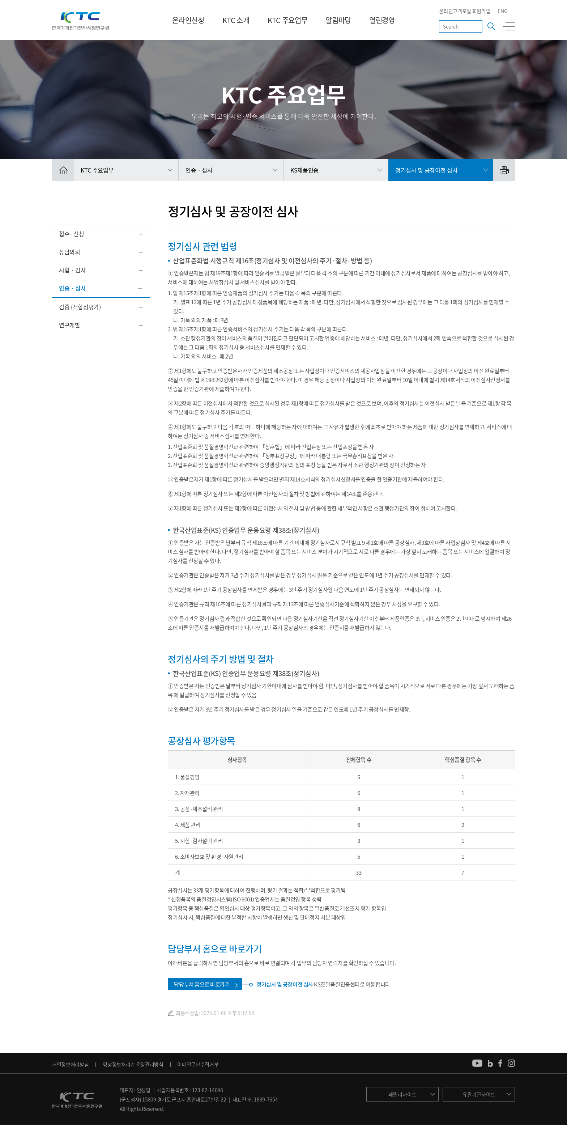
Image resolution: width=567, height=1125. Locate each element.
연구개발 (69, 324)
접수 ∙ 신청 (71, 233)
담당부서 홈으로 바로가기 (202, 984)
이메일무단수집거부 (197, 1064)
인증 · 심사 (72, 288)
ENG (502, 10)
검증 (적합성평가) (80, 306)
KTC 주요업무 (287, 20)
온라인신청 (188, 20)
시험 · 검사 (72, 270)
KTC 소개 (236, 20)
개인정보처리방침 (70, 1064)
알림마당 (338, 20)
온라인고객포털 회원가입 (464, 10)
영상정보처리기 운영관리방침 (133, 1064)
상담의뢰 (69, 251)
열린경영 (382, 20)
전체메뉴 (509, 26)
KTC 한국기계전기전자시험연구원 (80, 20)
